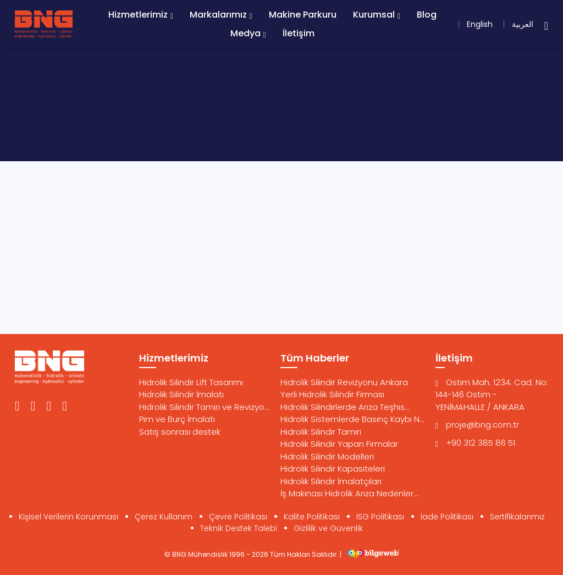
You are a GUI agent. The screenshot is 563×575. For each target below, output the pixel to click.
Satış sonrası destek (179, 431)
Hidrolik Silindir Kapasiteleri (332, 468)
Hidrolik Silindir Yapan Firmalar (339, 444)
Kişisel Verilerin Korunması (68, 516)
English (480, 24)
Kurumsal (374, 14)
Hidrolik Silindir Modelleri (327, 456)
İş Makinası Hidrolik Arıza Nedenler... (349, 493)
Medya (245, 33)
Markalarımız (218, 14)
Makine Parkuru (302, 14)
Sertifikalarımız (517, 516)
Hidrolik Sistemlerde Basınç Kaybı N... (352, 419)
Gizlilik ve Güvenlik (328, 528)
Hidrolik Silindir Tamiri (320, 431)
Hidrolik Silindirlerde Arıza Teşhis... (345, 407)
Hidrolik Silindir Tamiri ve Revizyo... (204, 407)
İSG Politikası (380, 516)
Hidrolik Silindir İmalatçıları (331, 481)
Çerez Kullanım (163, 516)
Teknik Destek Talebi (238, 528)
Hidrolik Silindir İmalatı (181, 394)
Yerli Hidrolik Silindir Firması (332, 394)
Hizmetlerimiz (138, 14)
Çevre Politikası (238, 516)
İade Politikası (447, 516)
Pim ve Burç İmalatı (177, 419)
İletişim (298, 33)
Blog (427, 14)
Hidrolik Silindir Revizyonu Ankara (344, 382)
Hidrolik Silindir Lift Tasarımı (191, 382)
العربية (522, 24)
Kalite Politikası (312, 516)
